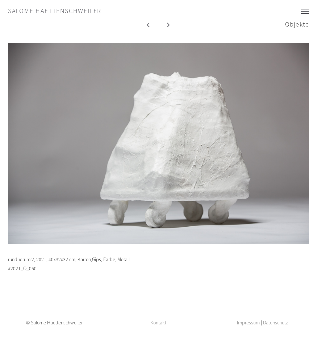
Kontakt (158, 322)
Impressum (248, 322)
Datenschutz (275, 322)
